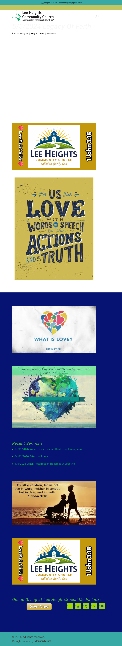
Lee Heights (22, 33)
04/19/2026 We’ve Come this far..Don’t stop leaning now (48, 449)
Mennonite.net (42, 641)
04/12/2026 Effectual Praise (31, 456)
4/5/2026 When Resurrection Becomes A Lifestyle (45, 464)
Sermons (51, 33)
